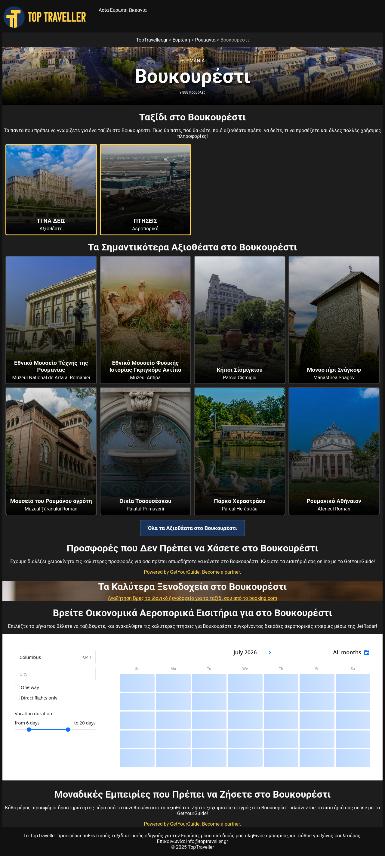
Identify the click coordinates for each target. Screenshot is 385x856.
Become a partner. (221, 572)
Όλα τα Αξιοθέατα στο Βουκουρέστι (192, 528)
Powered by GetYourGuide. (172, 572)
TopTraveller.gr (152, 40)
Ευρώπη (119, 10)
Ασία (104, 10)
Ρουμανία (205, 40)
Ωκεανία (137, 10)
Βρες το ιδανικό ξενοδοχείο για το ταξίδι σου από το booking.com (205, 598)
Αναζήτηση (120, 598)
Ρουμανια (192, 61)
